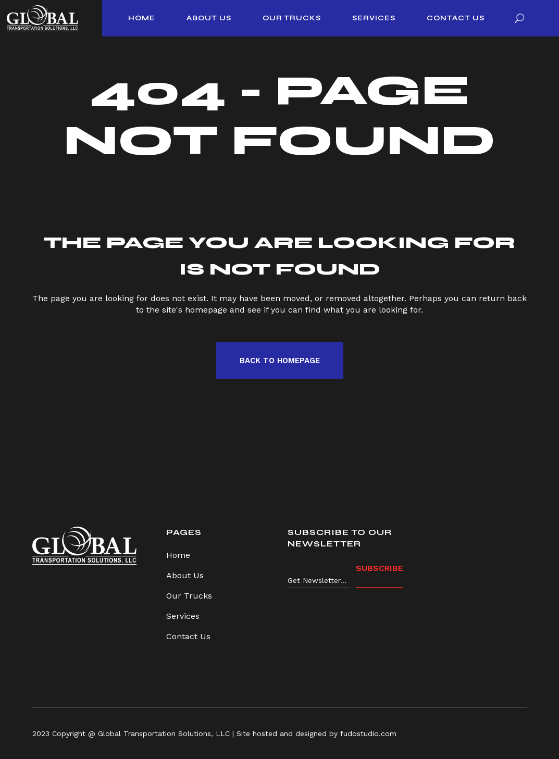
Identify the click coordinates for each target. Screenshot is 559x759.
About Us (185, 575)
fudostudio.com (368, 733)
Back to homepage (280, 360)
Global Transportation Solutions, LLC (164, 733)
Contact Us (188, 636)
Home (178, 555)
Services (183, 616)
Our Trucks (189, 596)
